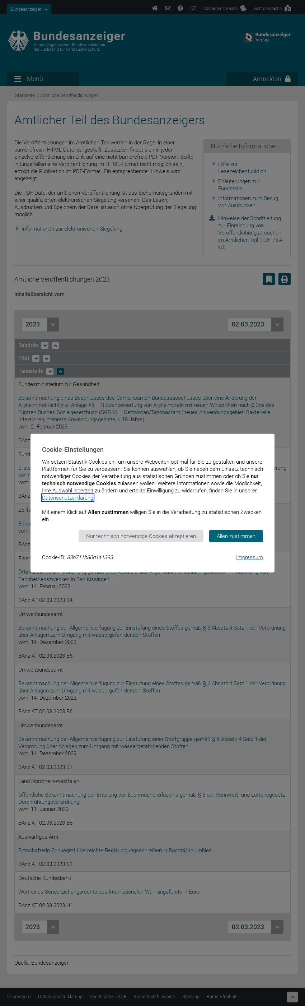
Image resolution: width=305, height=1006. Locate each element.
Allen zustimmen (236, 536)
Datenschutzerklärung (67, 497)
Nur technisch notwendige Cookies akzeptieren (141, 536)
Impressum (249, 557)
